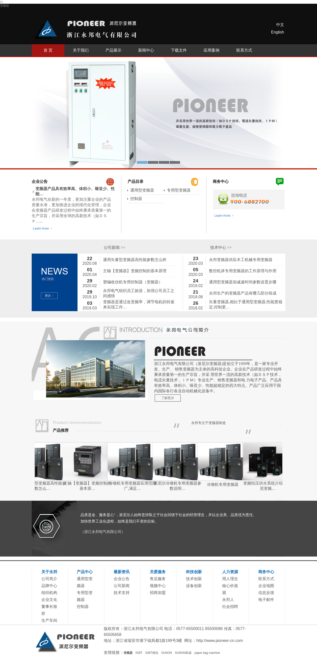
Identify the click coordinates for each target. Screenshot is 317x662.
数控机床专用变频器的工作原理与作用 (242, 271)
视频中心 (158, 586)
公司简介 (49, 579)
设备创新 (194, 586)
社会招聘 (230, 606)
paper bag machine (207, 653)
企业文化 (49, 599)
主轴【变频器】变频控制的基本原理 (134, 271)
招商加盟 (158, 593)
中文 (280, 25)
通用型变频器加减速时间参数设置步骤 (242, 282)
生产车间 (49, 620)
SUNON (166, 653)
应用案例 (211, 50)
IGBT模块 (151, 653)
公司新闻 (122, 586)
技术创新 (194, 579)
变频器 (4, 5)
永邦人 (228, 599)
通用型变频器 (142, 190)
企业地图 (266, 586)
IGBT (138, 653)
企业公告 (122, 579)
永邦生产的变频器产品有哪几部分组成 (242, 293)
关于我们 (81, 50)
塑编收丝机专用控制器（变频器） (132, 282)
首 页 (48, 50)
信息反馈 (266, 593)
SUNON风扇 (183, 653)
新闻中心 (146, 50)
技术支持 (122, 593)
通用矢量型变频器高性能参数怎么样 (134, 260)
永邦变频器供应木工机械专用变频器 (240, 260)
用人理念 (230, 579)
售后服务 (158, 579)
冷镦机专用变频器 (229, 484)
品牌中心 (49, 586)
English (277, 32)
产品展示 (113, 50)
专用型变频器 (179, 190)
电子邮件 (266, 599)
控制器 (136, 199)
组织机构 (49, 593)
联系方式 (244, 50)
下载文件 (179, 50)
